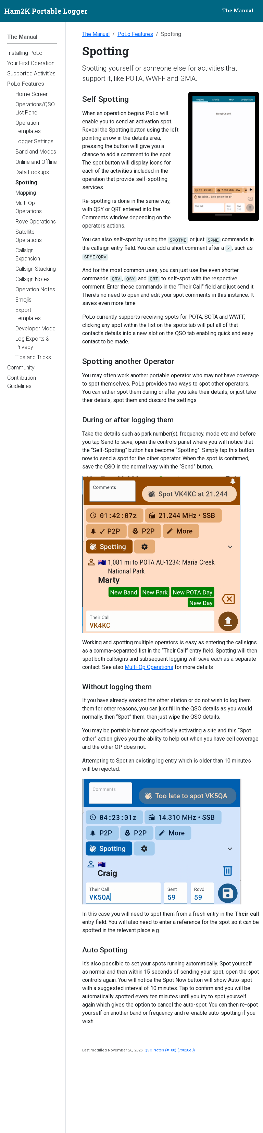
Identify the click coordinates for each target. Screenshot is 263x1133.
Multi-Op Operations (149, 667)
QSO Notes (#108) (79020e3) (170, 1050)
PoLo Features (135, 34)
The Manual (96, 34)
